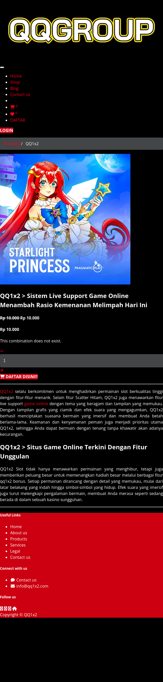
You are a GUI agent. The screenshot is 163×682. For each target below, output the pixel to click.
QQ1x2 (6, 391)
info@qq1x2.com (32, 586)
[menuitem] (16, 76)
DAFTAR (17, 120)
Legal (15, 551)
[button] (19, 376)
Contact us (20, 557)
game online (36, 403)
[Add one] (2, 370)
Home (16, 526)
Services (18, 545)
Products (12, 143)
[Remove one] (2, 351)
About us (18, 533)
